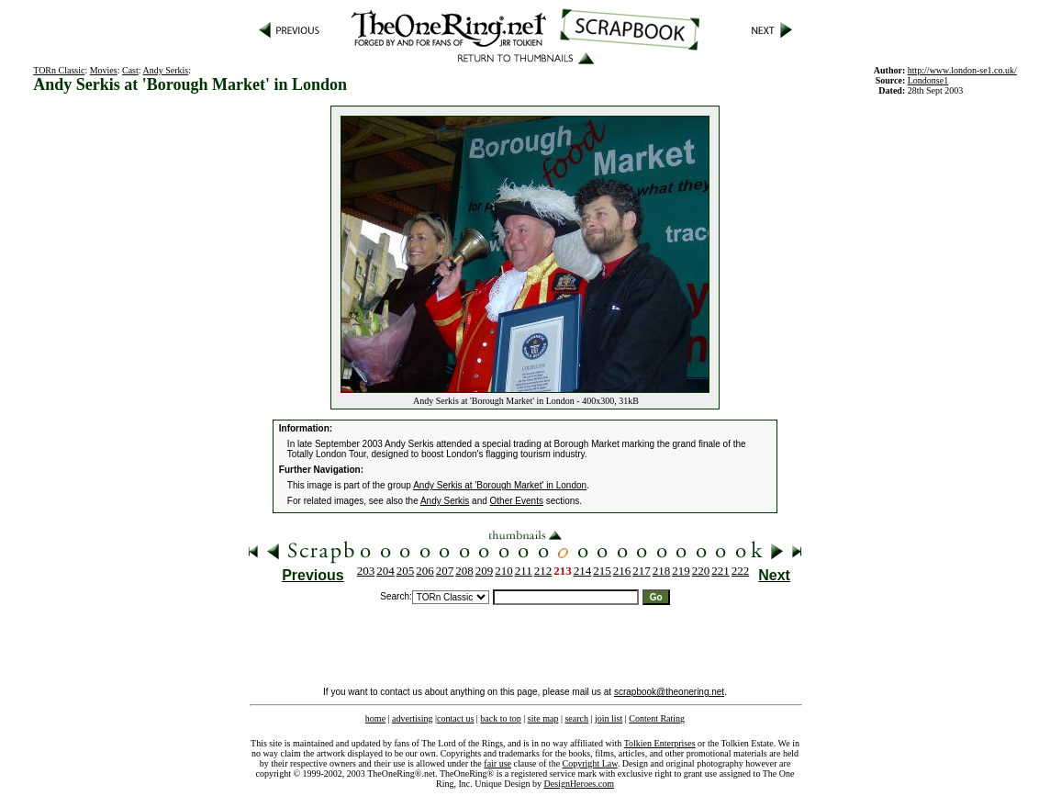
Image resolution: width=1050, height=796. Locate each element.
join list (608, 718)
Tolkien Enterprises (660, 743)
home (375, 718)
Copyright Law (590, 763)
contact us (455, 718)
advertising (412, 718)
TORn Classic (58, 70)
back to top (500, 718)
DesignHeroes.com (579, 784)
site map (543, 718)
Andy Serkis (166, 70)
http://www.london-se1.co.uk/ (962, 70)
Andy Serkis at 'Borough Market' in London (499, 485)
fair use (497, 763)
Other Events (516, 501)
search (576, 718)
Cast (130, 70)
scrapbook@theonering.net (669, 692)
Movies (103, 70)
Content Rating (657, 718)
